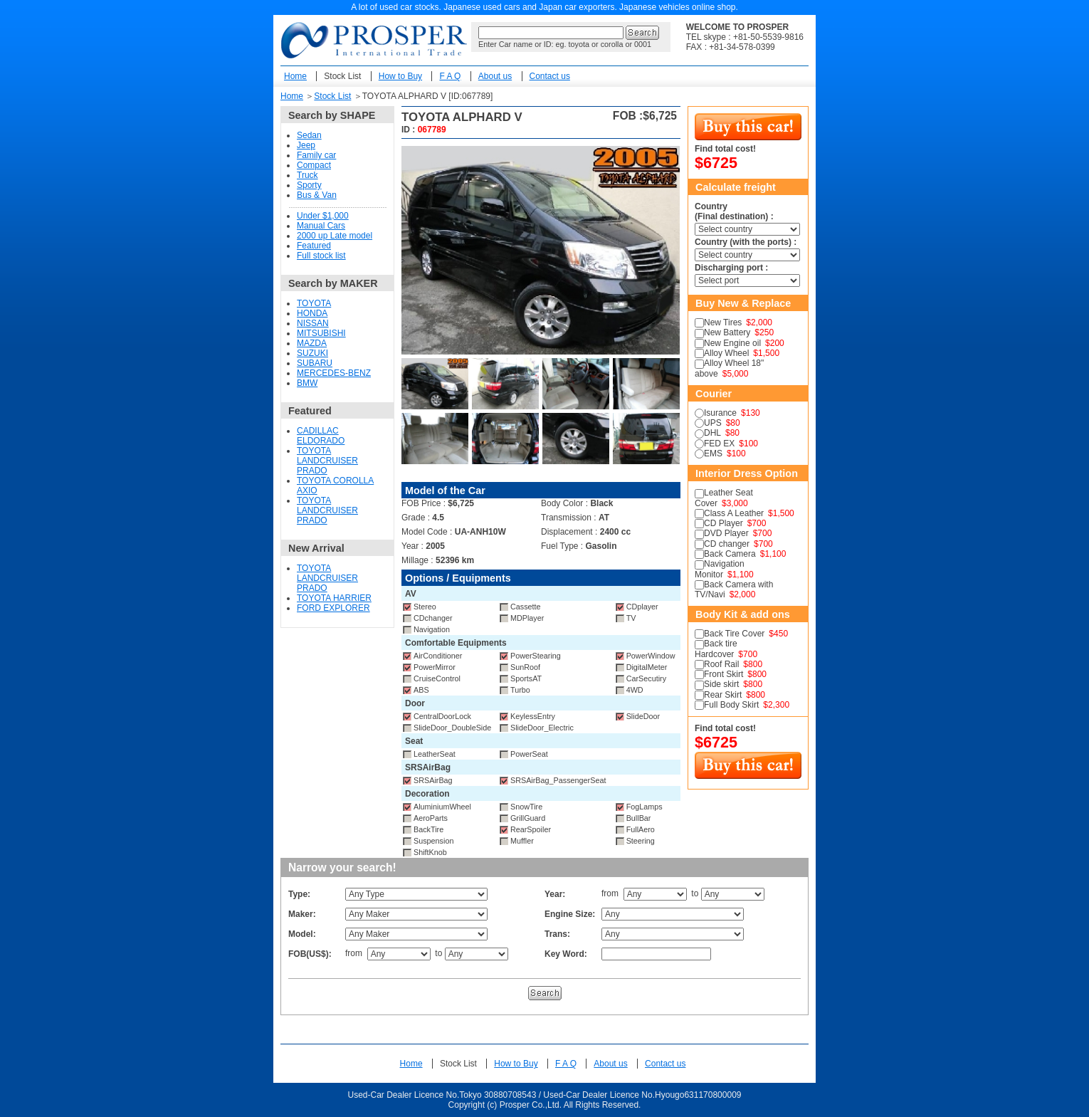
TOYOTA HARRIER (334, 598)
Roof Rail (721, 664)
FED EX (719, 444)
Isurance (720, 413)
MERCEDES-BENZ (334, 373)
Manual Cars (321, 226)
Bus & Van (317, 195)
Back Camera (730, 554)
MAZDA (312, 343)
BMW (307, 383)
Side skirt (721, 684)
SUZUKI (312, 353)
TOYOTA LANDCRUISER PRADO (327, 461)
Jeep (306, 145)
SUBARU (314, 363)
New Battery (727, 332)
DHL (712, 433)
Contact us (550, 76)
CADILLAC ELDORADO (320, 436)
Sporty (309, 185)
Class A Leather (734, 513)
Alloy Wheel (726, 353)
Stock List (342, 76)
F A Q (450, 76)
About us (495, 76)
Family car (316, 155)
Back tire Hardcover (716, 649)
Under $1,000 (323, 216)
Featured (314, 246)
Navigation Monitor (720, 569)
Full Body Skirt (731, 705)
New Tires (723, 322)
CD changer (726, 544)
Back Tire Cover (734, 634)
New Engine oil (732, 343)
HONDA (312, 313)
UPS (713, 423)
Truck (307, 175)
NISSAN (313, 323)
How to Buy (400, 76)
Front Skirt (723, 674)
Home (295, 76)
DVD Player (726, 533)
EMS (713, 453)
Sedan (309, 135)
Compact (314, 165)
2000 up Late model (334, 236)
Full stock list (321, 256)
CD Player (723, 523)
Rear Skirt (723, 695)
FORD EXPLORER (333, 608)
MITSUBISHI (321, 333)
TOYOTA (314, 303)
